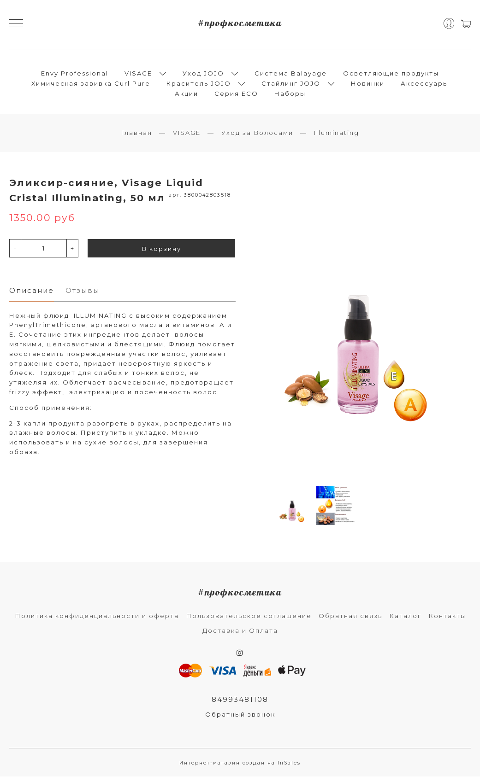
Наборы (290, 95)
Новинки (368, 85)
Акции (186, 95)
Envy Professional (74, 75)
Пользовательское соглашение (249, 620)
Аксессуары (425, 85)
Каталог (405, 620)
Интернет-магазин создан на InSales (240, 768)
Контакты (447, 620)
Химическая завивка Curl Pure (90, 85)
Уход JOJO (203, 75)
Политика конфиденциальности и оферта (97, 620)
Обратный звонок (240, 720)
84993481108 (240, 704)
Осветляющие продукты (391, 75)
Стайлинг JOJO (290, 85)
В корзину (161, 254)
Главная (136, 137)
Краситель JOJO (198, 85)
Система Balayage (291, 75)
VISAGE (138, 75)
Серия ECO (236, 95)
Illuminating (336, 137)
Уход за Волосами (257, 137)
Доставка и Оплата (240, 635)
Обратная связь (350, 620)
